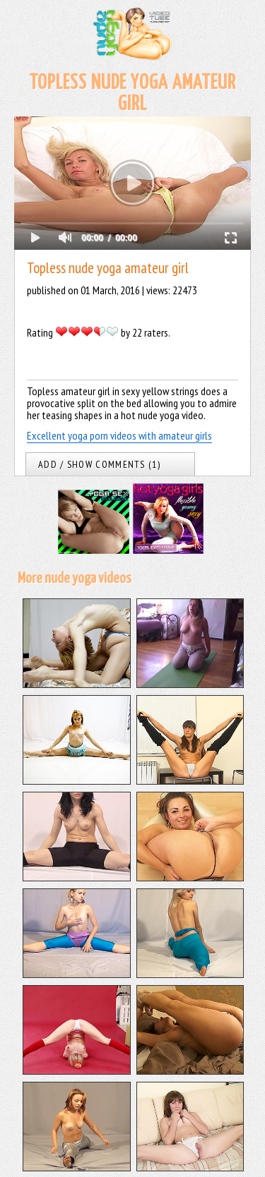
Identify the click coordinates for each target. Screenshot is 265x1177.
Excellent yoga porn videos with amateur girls (119, 435)
